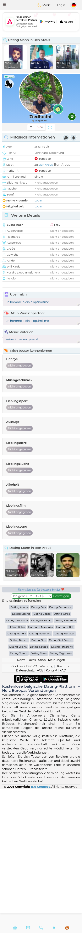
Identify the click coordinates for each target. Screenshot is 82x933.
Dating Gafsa (62, 748)
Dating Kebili (17, 761)
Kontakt (52, 805)
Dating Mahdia (16, 768)
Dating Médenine (40, 768)
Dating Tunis (39, 788)
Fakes (31, 795)
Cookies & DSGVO (24, 801)
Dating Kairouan (41, 755)
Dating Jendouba (17, 755)
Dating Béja (38, 742)
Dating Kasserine (65, 755)
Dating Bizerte (21, 748)
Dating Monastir (64, 768)
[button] (4, 4)
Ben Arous (46, 164)
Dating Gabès (41, 748)
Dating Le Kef (64, 761)
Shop (42, 795)
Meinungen (56, 795)
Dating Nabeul (19, 775)
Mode (44, 5)
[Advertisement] (41, 21)
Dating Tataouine (62, 781)
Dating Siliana (18, 781)
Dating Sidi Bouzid (60, 775)
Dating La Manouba (40, 761)
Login (61, 5)
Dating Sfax (38, 775)
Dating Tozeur (18, 788)
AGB (40, 805)
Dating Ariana (19, 742)
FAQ (63, 805)
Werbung (46, 801)
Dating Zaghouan (61, 788)
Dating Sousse (39, 781)
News (21, 795)
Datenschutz (25, 805)
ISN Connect (40, 921)
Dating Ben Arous (60, 742)
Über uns (62, 801)
